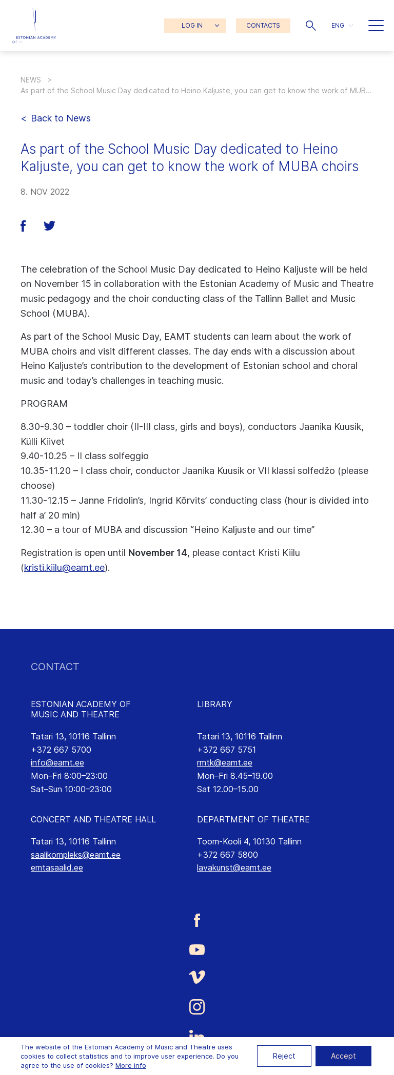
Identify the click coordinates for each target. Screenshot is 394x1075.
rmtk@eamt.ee (224, 762)
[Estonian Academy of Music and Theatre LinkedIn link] (197, 1037)
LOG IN (192, 25)
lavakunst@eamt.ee (234, 867)
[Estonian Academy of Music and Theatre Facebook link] (197, 920)
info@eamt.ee (57, 762)
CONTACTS (263, 25)
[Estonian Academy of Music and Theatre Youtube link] (197, 948)
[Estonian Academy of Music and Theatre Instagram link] (197, 1007)
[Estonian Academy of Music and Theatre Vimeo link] (197, 977)
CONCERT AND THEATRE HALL (93, 819)
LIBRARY (214, 704)
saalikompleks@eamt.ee (76, 855)
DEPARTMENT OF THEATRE (253, 819)
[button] (311, 25)
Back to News (61, 118)
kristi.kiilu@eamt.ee (64, 567)
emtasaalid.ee (57, 867)
